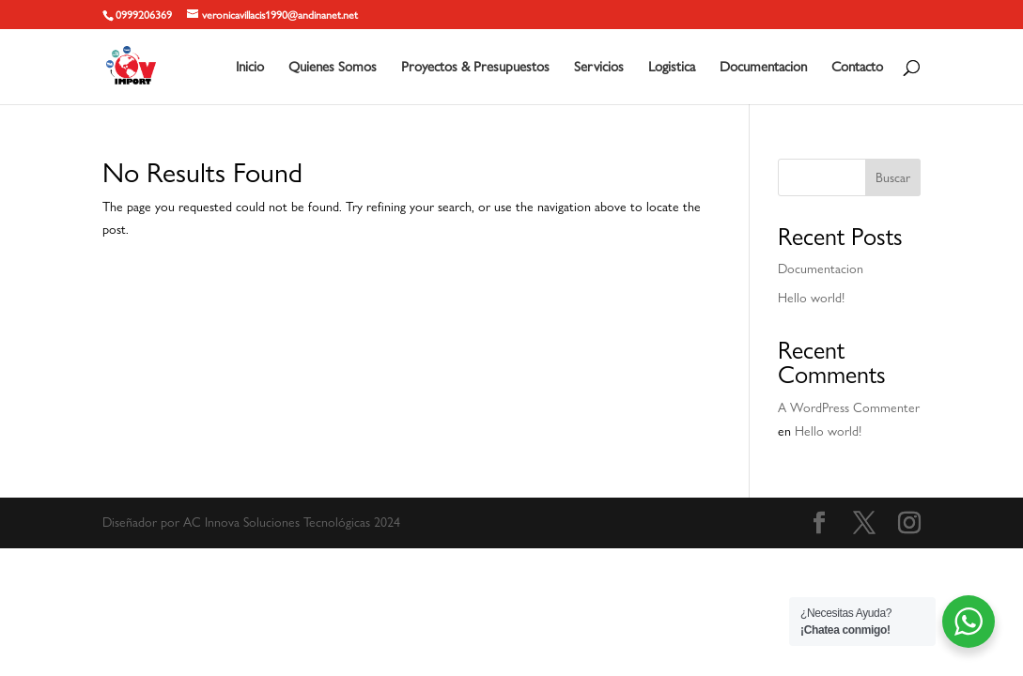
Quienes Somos (332, 67)
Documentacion (763, 67)
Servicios (599, 67)
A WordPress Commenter (849, 407)
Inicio (250, 67)
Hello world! (811, 297)
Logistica (671, 67)
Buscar (893, 177)
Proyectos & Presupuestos (475, 67)
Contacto (857, 67)
